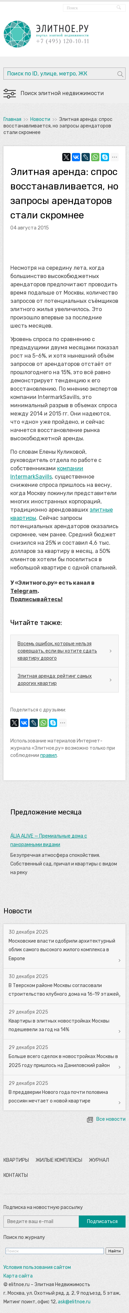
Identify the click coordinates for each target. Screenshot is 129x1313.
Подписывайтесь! (36, 599)
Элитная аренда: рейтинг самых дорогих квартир (55, 679)
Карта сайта (18, 1276)
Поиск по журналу (24, 1237)
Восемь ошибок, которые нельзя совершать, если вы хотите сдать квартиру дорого (57, 651)
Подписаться (102, 1221)
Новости (40, 119)
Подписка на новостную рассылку (43, 1207)
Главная (12, 119)
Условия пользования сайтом (37, 1267)
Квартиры (16, 1160)
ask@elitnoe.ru (74, 1302)
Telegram (23, 591)
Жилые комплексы (58, 1160)
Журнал (99, 1160)
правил (48, 755)
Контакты (15, 1175)
